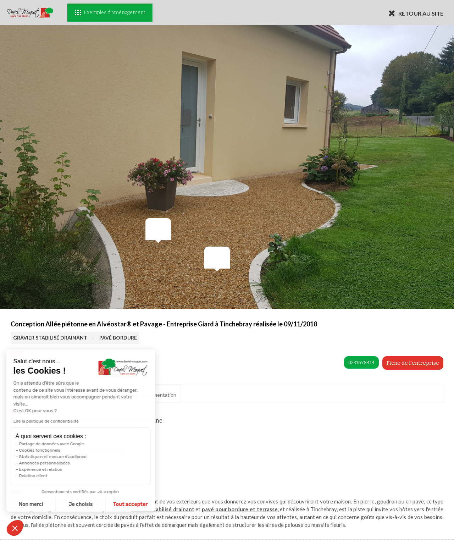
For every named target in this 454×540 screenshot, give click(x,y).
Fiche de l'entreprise (413, 363)
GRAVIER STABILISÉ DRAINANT (50, 338)
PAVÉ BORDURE (118, 338)
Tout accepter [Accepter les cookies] (98, 504)
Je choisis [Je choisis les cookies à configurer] (49, 504)
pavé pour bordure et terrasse (240, 509)
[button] (14, 527)
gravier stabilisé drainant (163, 509)
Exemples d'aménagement (110, 13)
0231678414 (361, 362)
